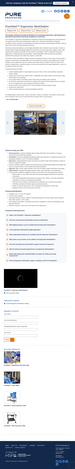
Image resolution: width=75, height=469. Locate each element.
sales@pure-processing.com (60, 456)
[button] (7, 123)
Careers (47, 7)
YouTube (65, 11)
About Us (13, 7)
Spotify (58, 11)
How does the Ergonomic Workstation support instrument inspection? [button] (30, 244)
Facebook (55, 11)
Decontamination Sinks (17, 20)
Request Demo (26, 30)
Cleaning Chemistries (52, 20)
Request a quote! (61, 3)
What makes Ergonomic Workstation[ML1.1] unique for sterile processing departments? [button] (31, 254)
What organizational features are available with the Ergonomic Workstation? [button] (32, 234)
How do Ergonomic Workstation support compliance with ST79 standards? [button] (32, 260)
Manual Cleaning (8, 20)
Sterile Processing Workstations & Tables (30, 20)
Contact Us (54, 7)
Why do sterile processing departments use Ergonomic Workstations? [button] (30, 249)
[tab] (35, 215)
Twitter (68, 11)
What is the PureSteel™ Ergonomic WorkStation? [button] (24, 215)
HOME (7, 7)
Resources (32, 7)
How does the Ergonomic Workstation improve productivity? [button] (27, 220)
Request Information (36, 106)
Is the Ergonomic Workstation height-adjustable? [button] (24, 229)
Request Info (11, 30)
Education (40, 7)
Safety (58, 20)
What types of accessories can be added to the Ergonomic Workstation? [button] (31, 239)
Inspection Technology (43, 20)
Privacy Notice (20, 447)
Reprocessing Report (22, 7)
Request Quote (41, 30)
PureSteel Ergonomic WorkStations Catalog (17, 303)
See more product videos (12, 293)
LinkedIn (62, 11)
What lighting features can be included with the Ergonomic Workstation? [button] (31, 225)
